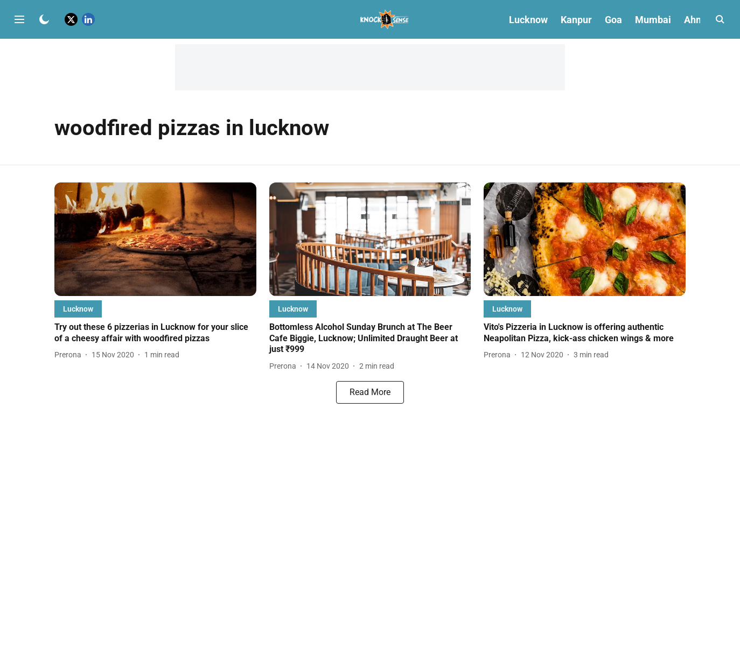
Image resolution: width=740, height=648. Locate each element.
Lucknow (528, 19)
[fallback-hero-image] (155, 239)
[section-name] (78, 309)
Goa (613, 19)
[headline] (155, 333)
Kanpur (576, 19)
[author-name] (70, 355)
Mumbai (653, 19)
